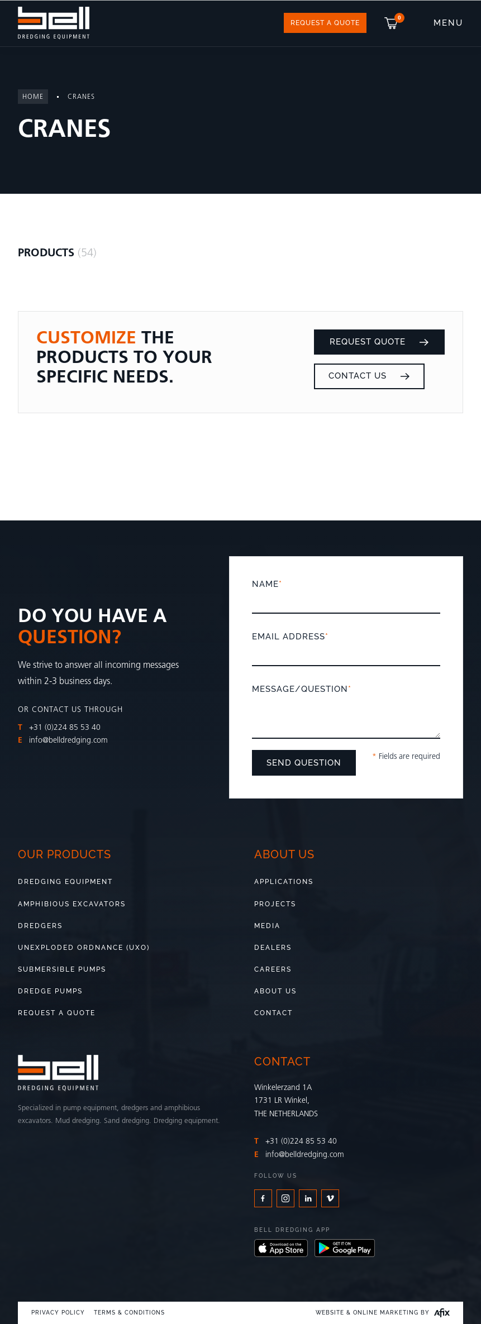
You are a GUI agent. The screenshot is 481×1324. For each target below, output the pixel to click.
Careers (273, 969)
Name (346, 593)
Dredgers (40, 926)
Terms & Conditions (129, 1313)
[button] (392, 23)
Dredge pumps (50, 991)
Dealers (273, 948)
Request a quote (57, 1013)
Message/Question (346, 712)
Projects (275, 904)
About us (275, 991)
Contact (273, 1013)
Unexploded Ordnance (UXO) (84, 948)
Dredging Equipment (65, 882)
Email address (346, 645)
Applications (283, 882)
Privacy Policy (58, 1313)
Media (267, 926)
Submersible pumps (62, 969)
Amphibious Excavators (72, 904)
